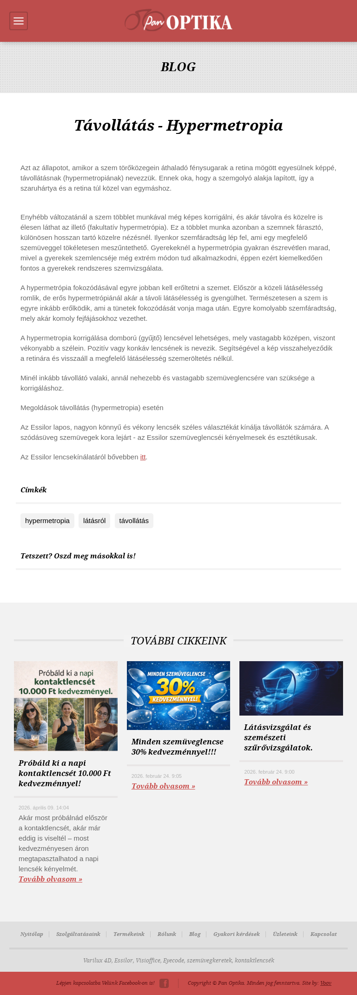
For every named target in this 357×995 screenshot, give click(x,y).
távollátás (134, 520)
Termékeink (129, 934)
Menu (18, 21)
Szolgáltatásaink (78, 934)
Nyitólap (31, 934)
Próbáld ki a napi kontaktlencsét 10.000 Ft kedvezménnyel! (65, 773)
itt (143, 457)
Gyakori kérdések (236, 934)
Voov (325, 983)
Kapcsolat (324, 934)
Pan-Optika (178, 20)
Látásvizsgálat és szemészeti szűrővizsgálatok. (278, 737)
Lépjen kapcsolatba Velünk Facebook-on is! (105, 983)
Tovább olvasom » (50, 879)
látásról (94, 520)
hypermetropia (47, 520)
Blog (194, 934)
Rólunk (167, 934)
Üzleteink (285, 934)
